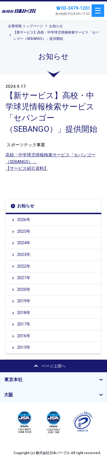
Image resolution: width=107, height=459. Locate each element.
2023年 (24, 254)
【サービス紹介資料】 (26, 168)
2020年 (24, 289)
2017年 (24, 324)
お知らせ (56, 26)
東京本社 (13, 379)
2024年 (24, 242)
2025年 (24, 231)
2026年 (24, 219)
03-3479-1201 (75, 8)
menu (98, 10)
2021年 (24, 277)
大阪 (8, 394)
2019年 (24, 301)
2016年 (24, 335)
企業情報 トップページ (25, 26)
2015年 (24, 347)
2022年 (24, 266)
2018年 (24, 312)
